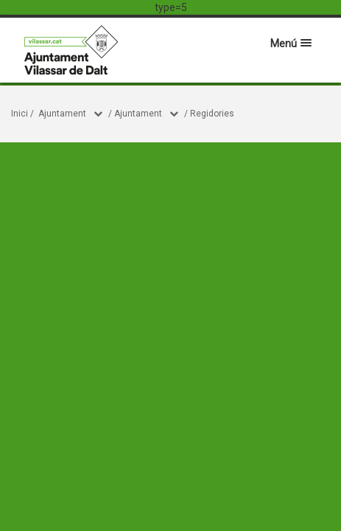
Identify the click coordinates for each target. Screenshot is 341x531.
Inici (19, 113)
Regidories (212, 113)
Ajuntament (62, 113)
